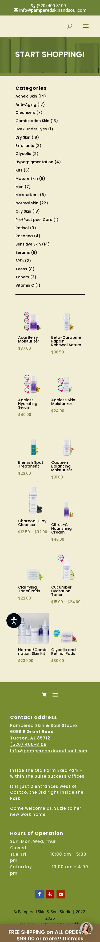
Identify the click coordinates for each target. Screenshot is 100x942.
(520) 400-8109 (51, 6)
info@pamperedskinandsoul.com (48, 751)
